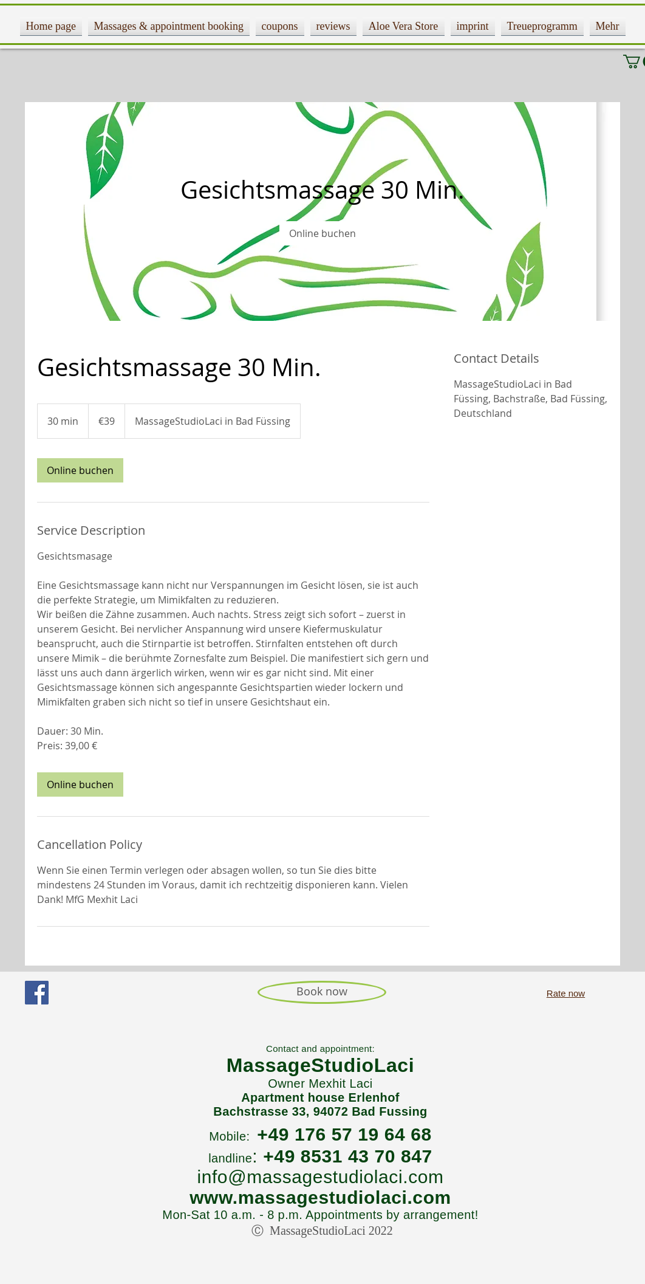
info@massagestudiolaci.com (320, 1177)
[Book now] (322, 992)
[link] (322, 233)
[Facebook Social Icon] (37, 992)
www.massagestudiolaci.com (320, 1197)
